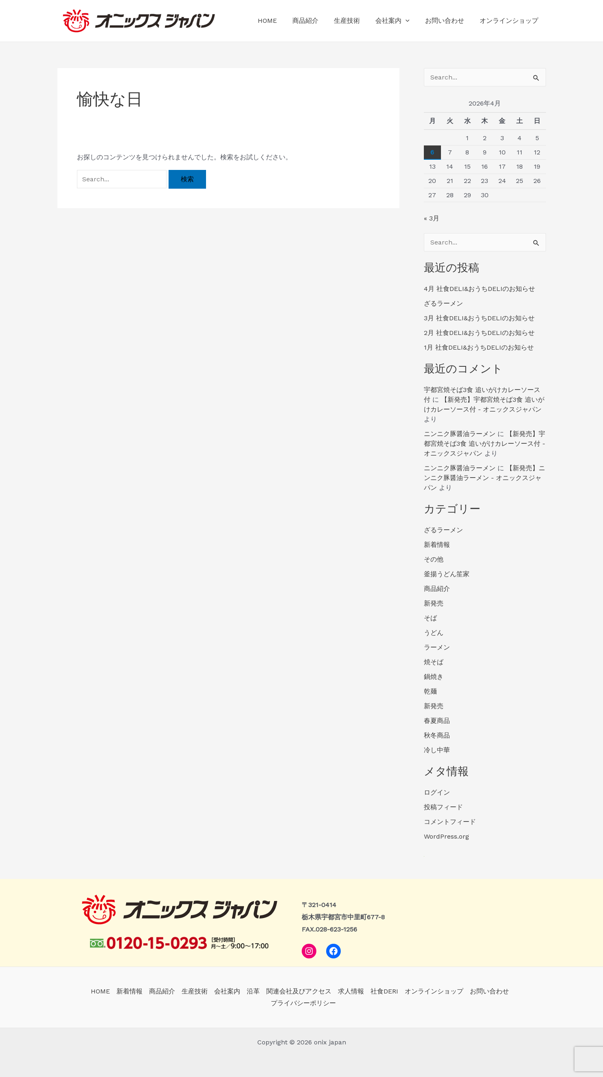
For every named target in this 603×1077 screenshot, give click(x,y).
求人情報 (351, 991)
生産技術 (355, 20)
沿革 (253, 991)
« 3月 (431, 218)
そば (430, 618)
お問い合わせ (448, 20)
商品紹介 (316, 20)
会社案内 (399, 20)
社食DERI (384, 991)
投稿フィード (443, 807)
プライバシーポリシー (303, 1003)
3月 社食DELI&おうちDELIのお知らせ (479, 318)
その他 (433, 559)
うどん (433, 633)
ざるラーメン (443, 303)
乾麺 (430, 691)
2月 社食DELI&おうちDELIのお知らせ (479, 333)
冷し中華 (437, 750)
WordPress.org (446, 836)
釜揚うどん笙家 (446, 574)
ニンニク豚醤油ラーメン (460, 434)
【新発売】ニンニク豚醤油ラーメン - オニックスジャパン (484, 477)
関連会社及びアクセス (298, 991)
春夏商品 (437, 721)
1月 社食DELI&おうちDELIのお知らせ (479, 347)
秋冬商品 (437, 735)
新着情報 (437, 544)
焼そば (433, 662)
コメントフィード (450, 822)
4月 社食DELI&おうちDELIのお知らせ (479, 289)
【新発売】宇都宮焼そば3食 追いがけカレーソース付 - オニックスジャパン (484, 443)
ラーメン (437, 647)
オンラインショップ (510, 20)
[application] (412, 20)
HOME (280, 20)
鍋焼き (433, 677)
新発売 (433, 603)
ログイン (437, 792)
